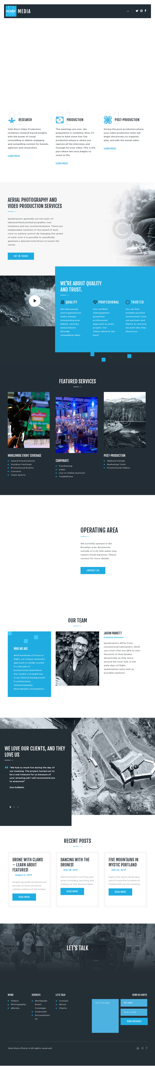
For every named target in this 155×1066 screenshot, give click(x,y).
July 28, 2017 (70, 870)
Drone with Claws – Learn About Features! (27, 864)
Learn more (14, 156)
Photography (18, 1004)
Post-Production (127, 120)
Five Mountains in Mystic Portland (123, 862)
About (62, 1004)
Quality (71, 302)
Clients (63, 1008)
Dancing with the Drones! (75, 862)
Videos (15, 1001)
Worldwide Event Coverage (24, 456)
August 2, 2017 (23, 875)
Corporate (62, 461)
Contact (63, 1001)
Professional (108, 302)
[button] (10, 807)
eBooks (15, 1008)
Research (25, 120)
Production (75, 120)
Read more (24, 897)
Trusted (137, 302)
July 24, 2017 (118, 870)
